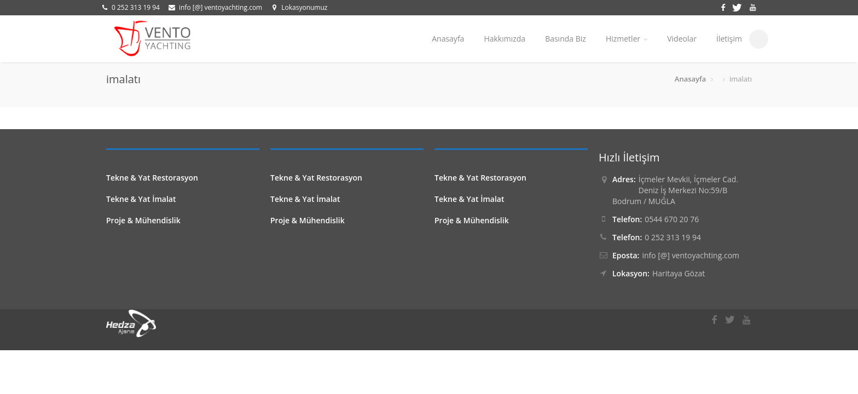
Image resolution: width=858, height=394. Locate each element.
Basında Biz (565, 38)
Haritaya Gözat (678, 273)
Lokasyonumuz (304, 7)
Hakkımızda (504, 38)
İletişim (729, 38)
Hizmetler (626, 38)
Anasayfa (448, 38)
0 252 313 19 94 (136, 7)
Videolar (682, 38)
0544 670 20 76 (672, 219)
